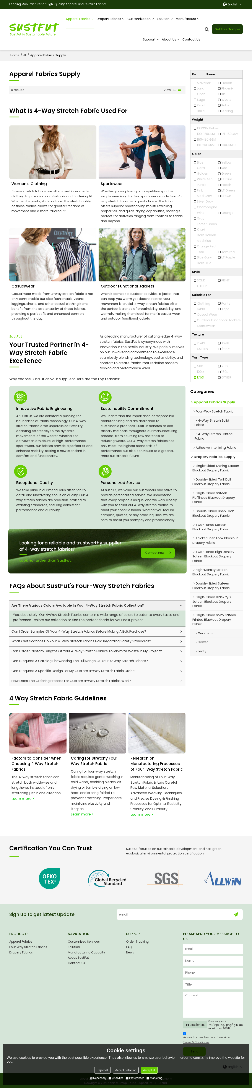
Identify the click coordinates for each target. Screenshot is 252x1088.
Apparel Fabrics (80, 23)
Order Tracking (137, 941)
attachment (195, 1024)
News (130, 952)
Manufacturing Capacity (86, 952)
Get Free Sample (227, 29)
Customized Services (84, 941)
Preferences (135, 1078)
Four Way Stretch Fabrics (28, 946)
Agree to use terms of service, (206, 1038)
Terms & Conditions (196, 1042)
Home (15, 55)
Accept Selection (125, 1070)
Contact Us (191, 39)
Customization (139, 19)
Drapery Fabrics (109, 19)
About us (169, 39)
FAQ (129, 946)
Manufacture (186, 19)
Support (149, 39)
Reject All (102, 1070)
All (24, 55)
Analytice (116, 1078)
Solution (163, 19)
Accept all (149, 1070)
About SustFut (78, 957)
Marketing (154, 1078)
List (174, 90)
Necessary (98, 1078)
